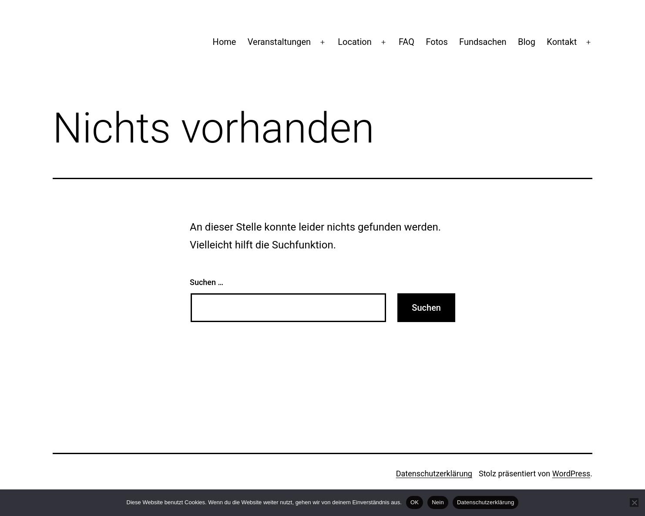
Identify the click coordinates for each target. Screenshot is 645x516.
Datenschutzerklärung (434, 473)
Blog (526, 42)
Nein (438, 502)
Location (354, 42)
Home (224, 42)
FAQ (406, 42)
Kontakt (562, 42)
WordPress (571, 473)
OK (414, 502)
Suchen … (206, 282)
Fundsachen (483, 42)
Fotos (436, 42)
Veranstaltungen (279, 42)
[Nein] (634, 502)
